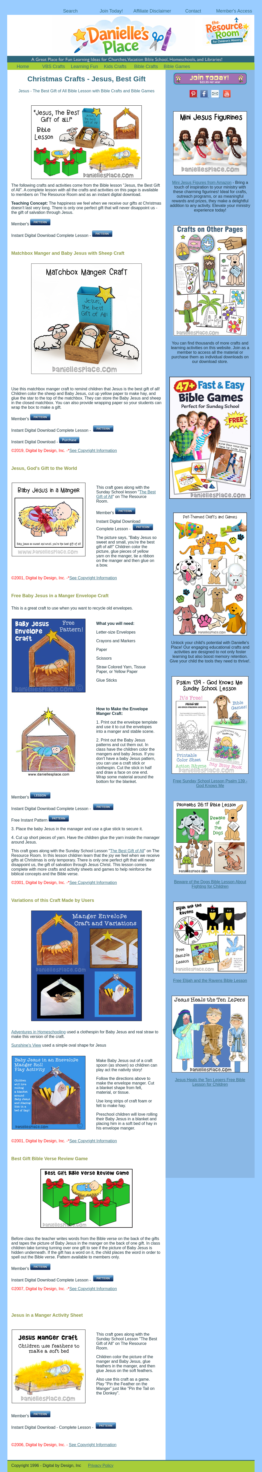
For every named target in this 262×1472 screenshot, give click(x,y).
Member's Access (234, 11)
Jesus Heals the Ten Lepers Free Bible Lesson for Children (210, 1082)
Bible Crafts (146, 66)
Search (70, 11)
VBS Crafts (53, 66)
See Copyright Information (93, 450)
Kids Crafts (115, 66)
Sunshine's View (26, 1045)
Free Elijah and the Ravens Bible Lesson (210, 980)
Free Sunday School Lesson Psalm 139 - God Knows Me (210, 783)
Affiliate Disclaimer (152, 11)
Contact (193, 11)
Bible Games (177, 66)
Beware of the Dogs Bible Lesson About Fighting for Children (210, 884)
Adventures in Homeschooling (38, 1032)
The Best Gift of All (127, 851)
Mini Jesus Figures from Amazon (202, 182)
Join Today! (111, 11)
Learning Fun (84, 66)
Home (23, 66)
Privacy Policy (101, 1465)
